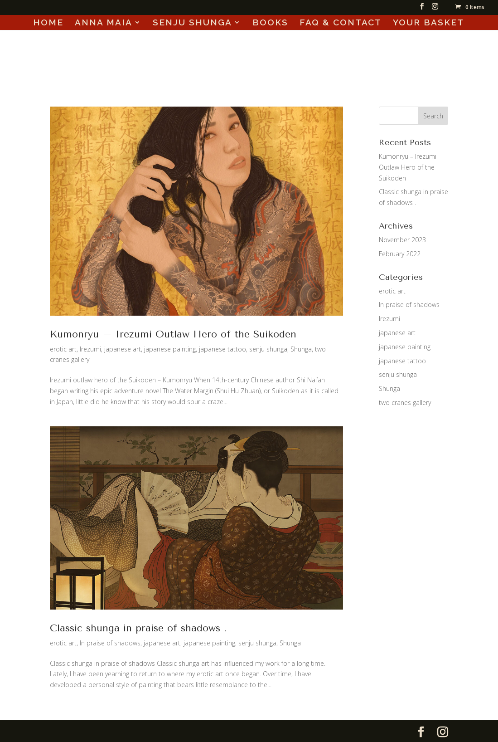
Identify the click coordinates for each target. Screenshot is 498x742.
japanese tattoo (222, 349)
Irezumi (90, 349)
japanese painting (170, 349)
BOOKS (270, 23)
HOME (48, 23)
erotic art (63, 349)
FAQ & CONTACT (341, 23)
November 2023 (402, 239)
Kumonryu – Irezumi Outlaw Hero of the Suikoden (173, 334)
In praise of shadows (110, 643)
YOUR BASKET (428, 23)
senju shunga (268, 349)
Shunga (301, 349)
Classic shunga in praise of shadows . (138, 628)
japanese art (122, 349)
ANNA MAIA (103, 23)
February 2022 (400, 253)
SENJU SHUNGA (192, 23)
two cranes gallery (405, 402)
